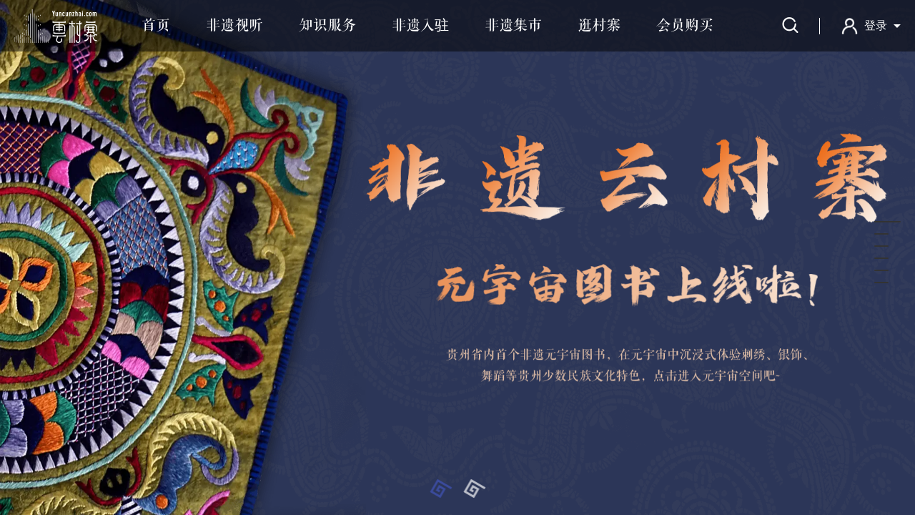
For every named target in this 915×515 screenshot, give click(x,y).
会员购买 (684, 26)
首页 (156, 26)
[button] (441, 489)
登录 (875, 25)
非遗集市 (513, 26)
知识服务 (327, 26)
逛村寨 (599, 26)
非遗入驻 (420, 26)
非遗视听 (234, 26)
